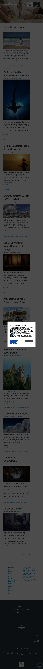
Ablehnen (13, 343)
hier (14, 335)
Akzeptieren (14, 340)
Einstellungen (29, 340)
